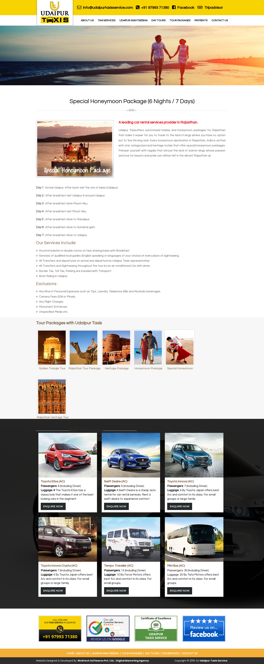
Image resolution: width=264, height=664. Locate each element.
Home (70, 653)
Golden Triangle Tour (52, 368)
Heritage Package (117, 368)
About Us (87, 20)
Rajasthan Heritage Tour (53, 417)
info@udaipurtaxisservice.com (105, 7)
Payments (201, 20)
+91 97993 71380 (152, 7)
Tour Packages (180, 20)
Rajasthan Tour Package (85, 368)
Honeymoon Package (148, 368)
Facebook (183, 7)
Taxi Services (107, 20)
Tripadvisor (210, 7)
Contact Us (219, 20)
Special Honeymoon (180, 368)
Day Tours (158, 20)
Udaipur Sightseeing (133, 20)
